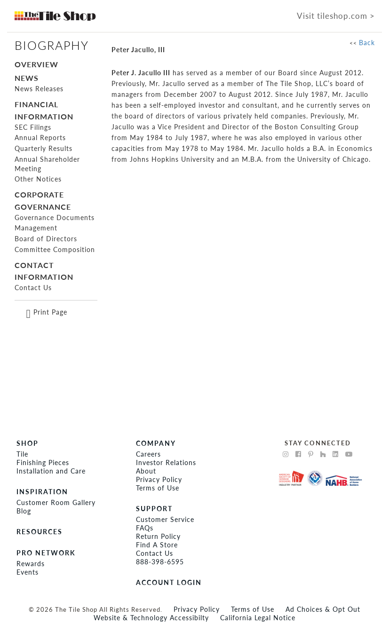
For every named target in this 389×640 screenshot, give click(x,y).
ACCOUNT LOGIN (169, 582)
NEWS (27, 77)
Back (367, 43)
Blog (23, 511)
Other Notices (38, 179)
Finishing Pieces (42, 462)
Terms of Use (157, 488)
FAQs (144, 528)
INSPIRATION (42, 492)
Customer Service (165, 519)
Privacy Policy (159, 479)
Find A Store (157, 545)
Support (154, 509)
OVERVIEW (36, 64)
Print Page (50, 312)
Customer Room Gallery (55, 502)
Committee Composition (55, 249)
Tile (22, 454)
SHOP (27, 443)
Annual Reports (40, 138)
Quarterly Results (43, 148)
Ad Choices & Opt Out (323, 609)
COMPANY (156, 443)
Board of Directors (46, 239)
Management (36, 228)
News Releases (39, 89)
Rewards (30, 564)
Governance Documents (55, 217)
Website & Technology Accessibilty (151, 618)
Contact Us (33, 288)
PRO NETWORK (46, 553)
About (146, 471)
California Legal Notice (257, 618)
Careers (148, 454)
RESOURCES (39, 532)
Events (27, 572)
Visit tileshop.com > (336, 16)
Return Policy (158, 536)
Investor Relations (166, 462)
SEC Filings (33, 127)
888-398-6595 (160, 562)
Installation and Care (51, 471)
